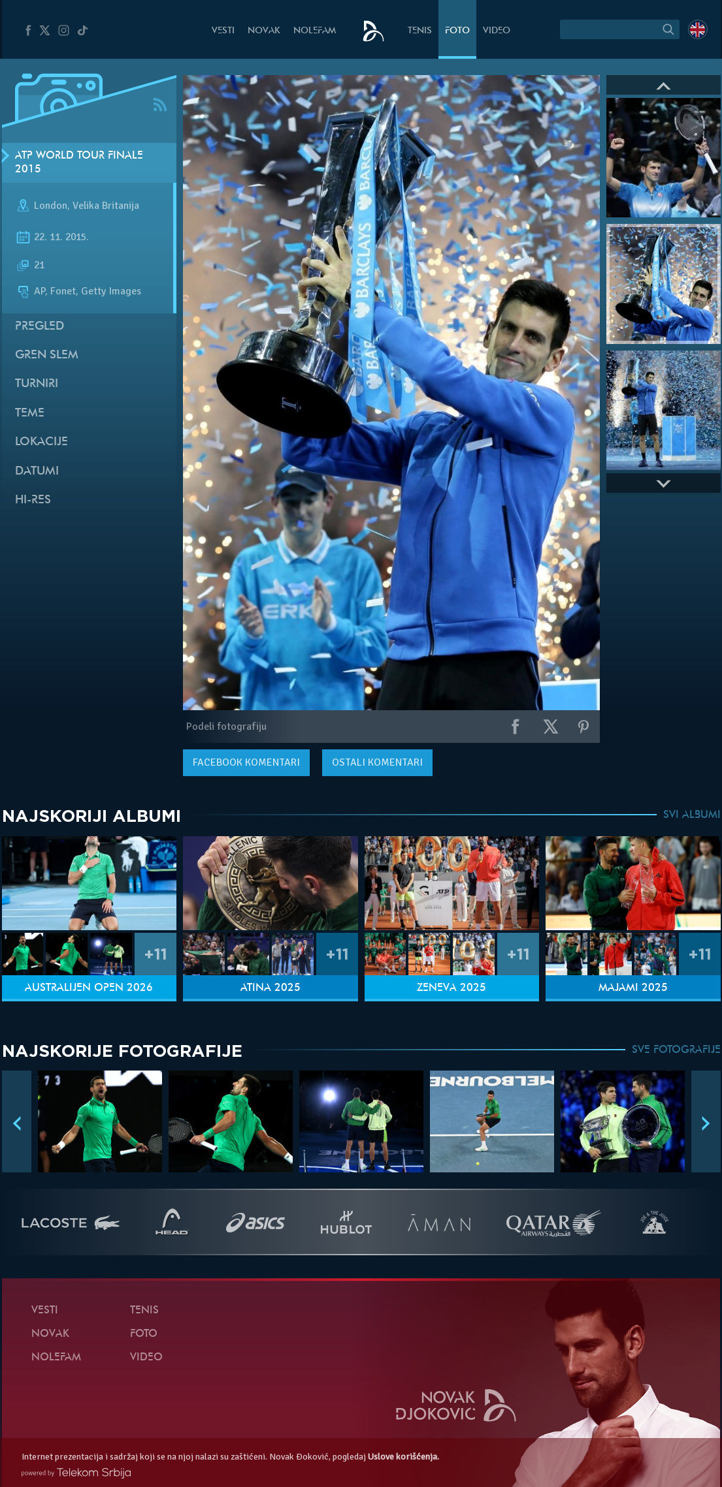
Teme (29, 413)
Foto (457, 31)
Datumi (37, 471)
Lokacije (41, 442)
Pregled (39, 327)
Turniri (36, 384)
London (50, 206)
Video (496, 31)
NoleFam (314, 31)
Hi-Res (33, 500)
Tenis (420, 31)
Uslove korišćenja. (403, 1456)
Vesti (223, 31)
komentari (246, 762)
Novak (264, 31)
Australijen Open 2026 (89, 988)
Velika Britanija (106, 206)
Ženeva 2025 (451, 988)
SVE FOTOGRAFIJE (676, 1050)
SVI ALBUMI (692, 815)
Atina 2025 (270, 988)
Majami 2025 (633, 988)
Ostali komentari (377, 762)
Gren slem (46, 355)
